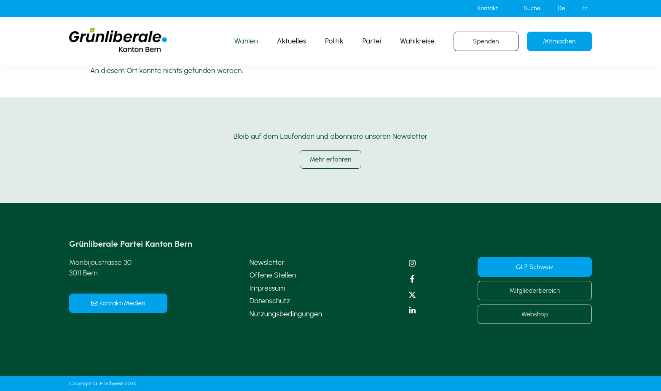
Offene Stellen (273, 275)
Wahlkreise (417, 41)
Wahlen (246, 41)
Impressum (267, 288)
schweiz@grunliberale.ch (109, 335)
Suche (532, 8)
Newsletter (267, 262)
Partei (372, 41)
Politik (334, 41)
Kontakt (488, 8)
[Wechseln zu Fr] (585, 8)
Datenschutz (270, 301)
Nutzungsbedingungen (286, 314)
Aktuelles (291, 41)
